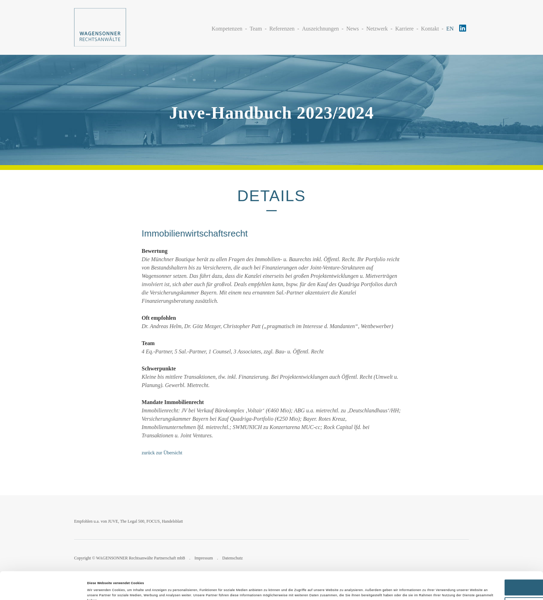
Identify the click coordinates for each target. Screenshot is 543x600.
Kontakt (430, 29)
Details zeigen (98, 588)
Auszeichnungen (320, 29)
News (352, 29)
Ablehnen (485, 581)
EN (450, 29)
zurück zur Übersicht (162, 452)
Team (256, 29)
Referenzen (282, 29)
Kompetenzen (227, 29)
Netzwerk (377, 29)
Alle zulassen (485, 563)
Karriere (404, 29)
